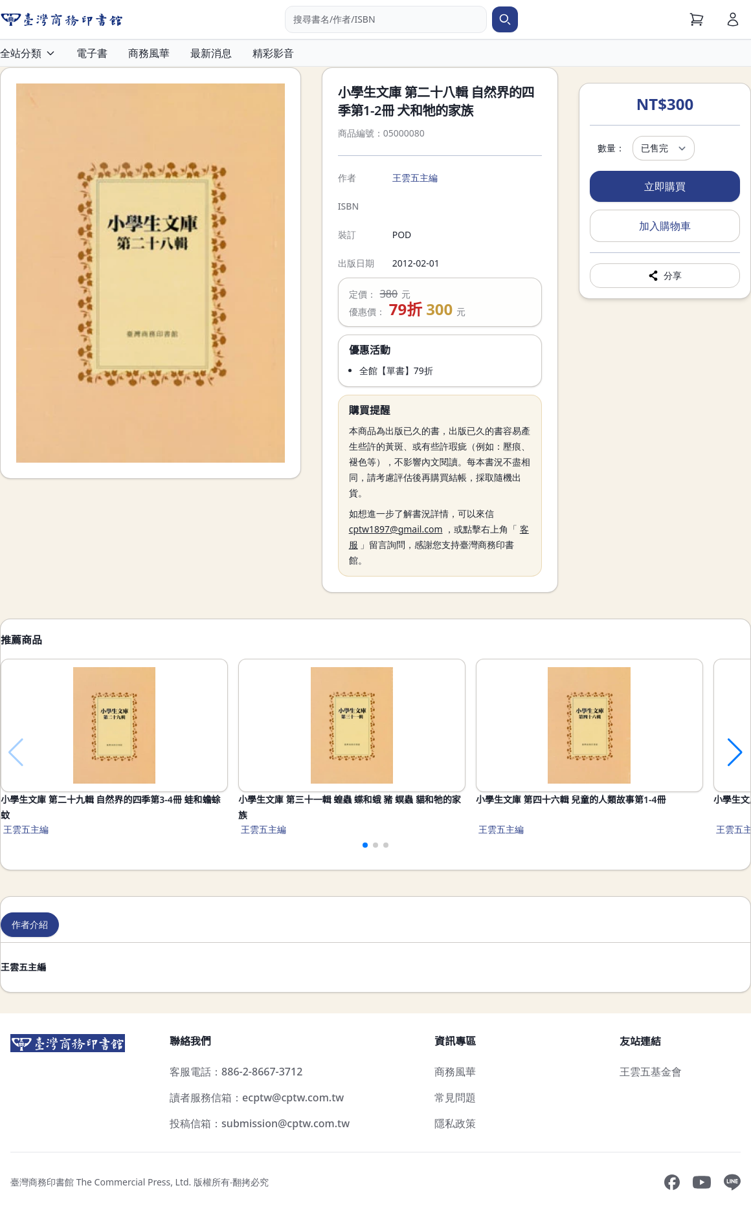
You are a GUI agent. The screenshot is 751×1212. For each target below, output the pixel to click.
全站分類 (28, 53)
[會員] (733, 19)
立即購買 (665, 186)
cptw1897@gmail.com (396, 529)
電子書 (91, 53)
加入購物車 (665, 226)
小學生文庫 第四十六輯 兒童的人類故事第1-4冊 (571, 799)
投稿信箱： (260, 1123)
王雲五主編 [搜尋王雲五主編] (415, 177)
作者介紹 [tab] (30, 924)
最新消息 (211, 53)
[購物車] (696, 19)
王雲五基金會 (651, 1071)
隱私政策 (455, 1123)
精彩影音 (273, 53)
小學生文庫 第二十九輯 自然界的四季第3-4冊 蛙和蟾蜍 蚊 (110, 807)
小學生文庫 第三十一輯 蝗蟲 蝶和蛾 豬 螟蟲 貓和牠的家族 (349, 807)
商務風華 (149, 53)
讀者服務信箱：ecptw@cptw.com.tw (257, 1097)
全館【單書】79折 (396, 370)
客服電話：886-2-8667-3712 (236, 1071)
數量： (611, 148)
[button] (365, 845)
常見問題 (455, 1097)
